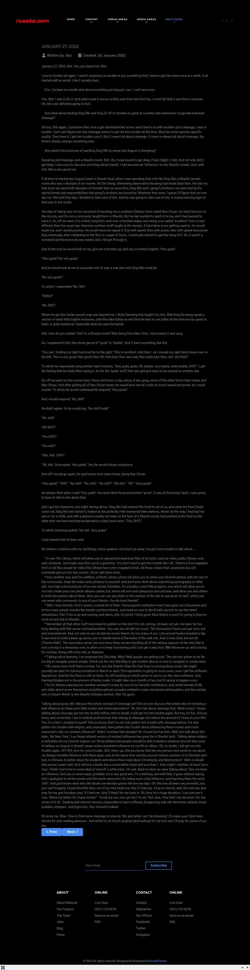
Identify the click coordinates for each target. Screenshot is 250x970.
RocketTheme (157, 961)
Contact (141, 903)
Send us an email (106, 915)
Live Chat (101, 903)
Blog (60, 928)
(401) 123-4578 (105, 909)
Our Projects (65, 909)
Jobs (60, 922)
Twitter (141, 928)
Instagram (143, 935)
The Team (64, 915)
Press (60, 935)
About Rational (67, 903)
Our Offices (144, 915)
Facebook (142, 922)
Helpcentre (143, 909)
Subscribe (159, 865)
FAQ (97, 922)
